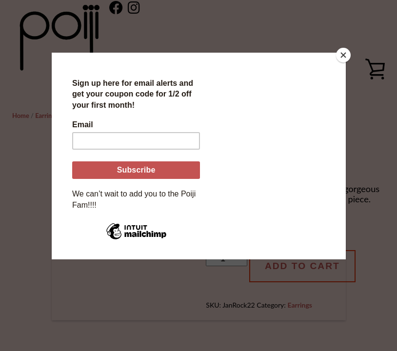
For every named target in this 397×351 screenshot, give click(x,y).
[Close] (343, 55)
